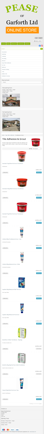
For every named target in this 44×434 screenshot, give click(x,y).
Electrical (3, 60)
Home (3, 43)
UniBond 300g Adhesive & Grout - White (11, 264)
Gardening (4, 54)
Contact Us (20, 43)
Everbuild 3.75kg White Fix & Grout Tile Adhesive (13, 188)
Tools (3, 71)
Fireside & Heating (5, 69)
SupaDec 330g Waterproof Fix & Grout (10, 314)
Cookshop (4, 56)
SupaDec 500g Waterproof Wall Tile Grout (11, 289)
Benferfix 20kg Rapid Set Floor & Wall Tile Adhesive (13, 365)
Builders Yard (4, 73)
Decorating (4, 58)
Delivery (27, 43)
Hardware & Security (6, 76)
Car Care (3, 65)
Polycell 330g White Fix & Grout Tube (10, 390)
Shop (8, 43)
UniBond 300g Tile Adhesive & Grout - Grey (11, 239)
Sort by (30, 148)
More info (5, 172)
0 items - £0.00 (37, 41)
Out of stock (38, 348)
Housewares (4, 52)
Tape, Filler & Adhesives (6, 62)
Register (40, 37)
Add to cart (39, 172)
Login (36, 37)
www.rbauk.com (33, 431)
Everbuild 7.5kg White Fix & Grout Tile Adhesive (12, 214)
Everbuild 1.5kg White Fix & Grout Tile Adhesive (12, 163)
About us (14, 43)
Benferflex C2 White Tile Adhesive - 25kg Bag (12, 340)
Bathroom (4, 67)
